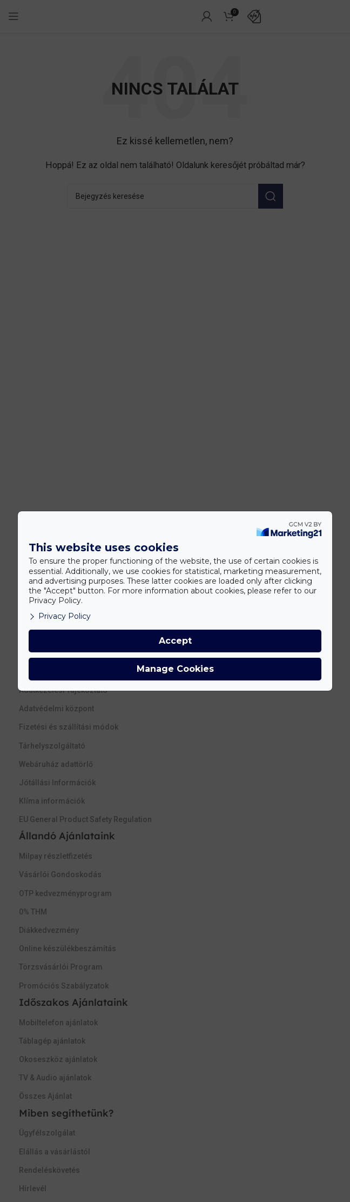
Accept (175, 641)
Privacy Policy (60, 616)
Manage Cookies (175, 669)
